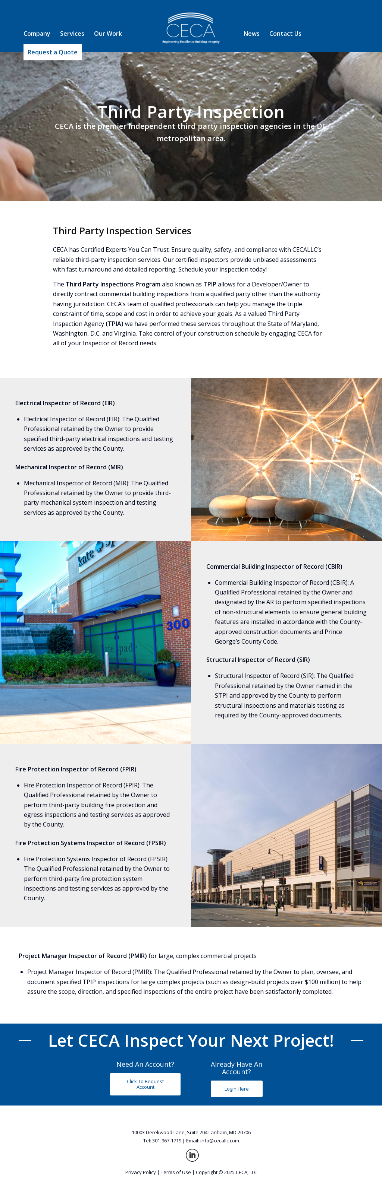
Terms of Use (176, 1172)
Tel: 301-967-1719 (162, 1140)
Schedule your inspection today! (222, 269)
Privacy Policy (140, 1172)
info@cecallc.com (219, 1140)
